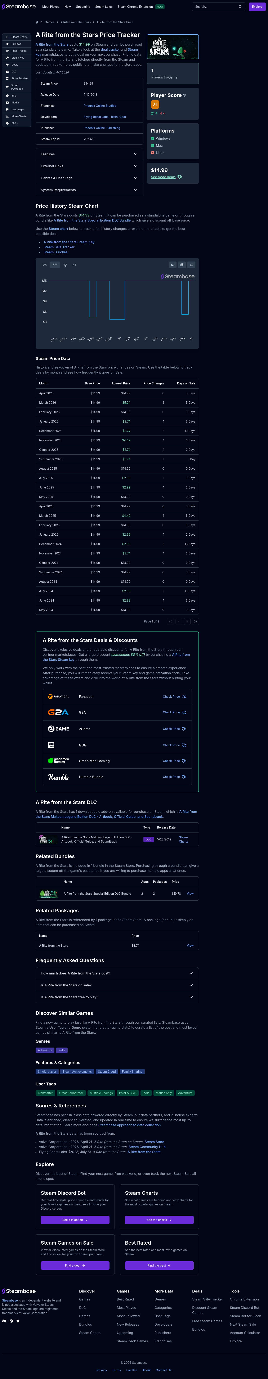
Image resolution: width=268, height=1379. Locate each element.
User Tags (163, 1316)
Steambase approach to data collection (129, 1125)
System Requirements (89, 189)
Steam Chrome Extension (135, 6)
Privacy (102, 1370)
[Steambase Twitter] (18, 1321)
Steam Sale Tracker (59, 247)
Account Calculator (245, 1333)
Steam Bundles (55, 252)
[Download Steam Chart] (191, 265)
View (190, 893)
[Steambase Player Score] (184, 95)
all (74, 265)
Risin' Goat (118, 117)
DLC (82, 1308)
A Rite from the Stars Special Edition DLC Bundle (92, 220)
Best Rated (125, 1299)
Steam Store (154, 1142)
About (146, 1370)
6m (55, 265)
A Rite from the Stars (52, 44)
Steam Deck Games (132, 1341)
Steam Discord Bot (244, 1308)
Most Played (50, 6)
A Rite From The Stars (76, 22)
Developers (164, 1324)
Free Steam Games (207, 1321)
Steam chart (58, 229)
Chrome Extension (244, 1299)
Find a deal (75, 1265)
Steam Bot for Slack (245, 1316)
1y (65, 265)
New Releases (128, 1324)
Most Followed (128, 1316)
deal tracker (110, 49)
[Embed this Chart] (173, 265)
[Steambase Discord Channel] (4, 1321)
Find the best (159, 1265)
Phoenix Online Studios (100, 105)
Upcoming (83, 6)
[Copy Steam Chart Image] (182, 265)
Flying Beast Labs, (96, 117)
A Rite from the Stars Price (115, 22)
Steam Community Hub (147, 1147)
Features (89, 154)
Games (50, 22)
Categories (163, 1308)
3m (44, 265)
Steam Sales (103, 6)
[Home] (37, 22)
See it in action (75, 1220)
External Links (89, 166)
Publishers (163, 1333)
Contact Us (163, 1370)
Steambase (10, 1300)
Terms (116, 1370)
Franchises (163, 1341)
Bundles (85, 1324)
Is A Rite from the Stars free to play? (117, 997)
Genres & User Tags (89, 177)
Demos (84, 1316)
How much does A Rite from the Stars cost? (117, 973)
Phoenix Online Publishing (102, 128)
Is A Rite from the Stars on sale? (117, 985)
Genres (160, 1299)
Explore (257, 6)
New (67, 6)
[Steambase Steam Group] (11, 1321)
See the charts (159, 1220)
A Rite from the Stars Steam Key (69, 242)
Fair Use (131, 1370)
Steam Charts (183, 839)
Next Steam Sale (243, 1324)
